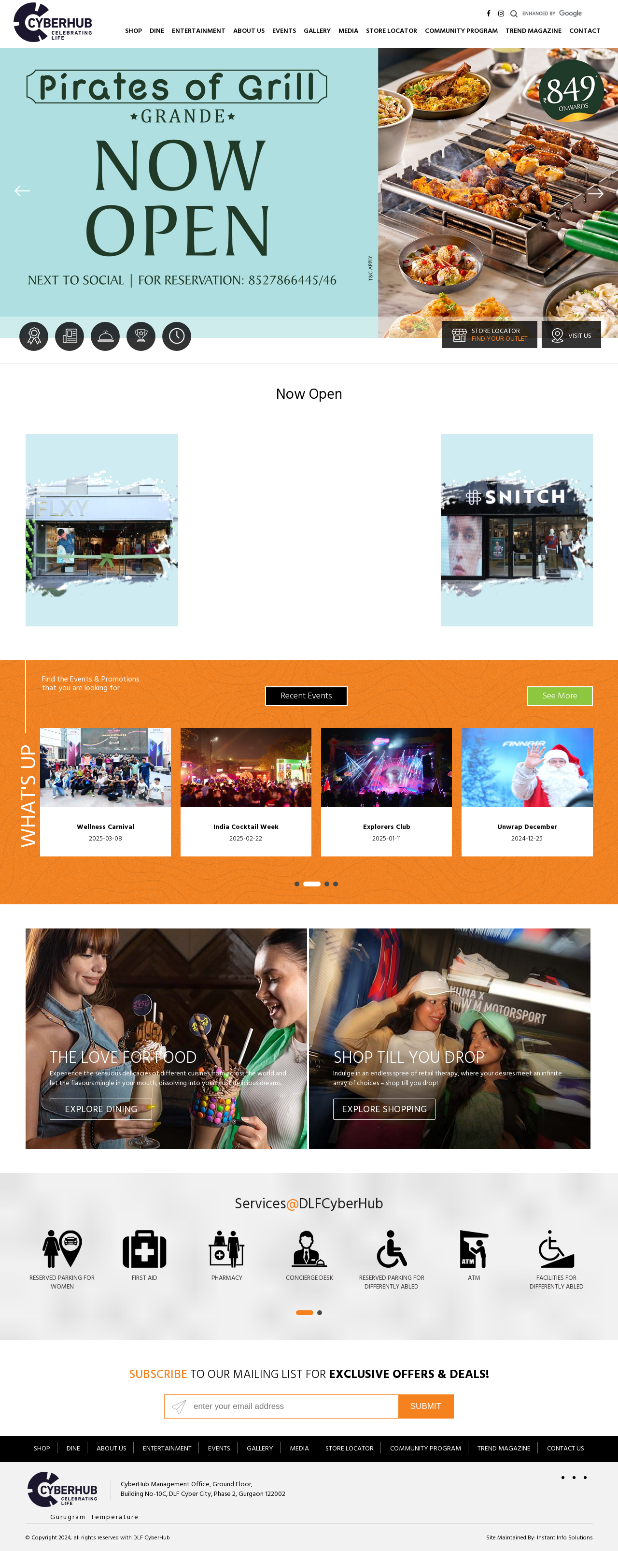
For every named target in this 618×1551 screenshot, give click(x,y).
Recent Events (306, 697)
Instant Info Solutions (565, 1538)
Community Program (461, 31)
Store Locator (391, 31)
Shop (133, 31)
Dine (157, 31)
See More (559, 697)
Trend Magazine (534, 31)
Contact (585, 31)
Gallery (317, 31)
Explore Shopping (384, 1110)
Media (348, 31)
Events (284, 31)
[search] (563, 13)
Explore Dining (101, 1110)
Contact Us (565, 1449)
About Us (249, 31)
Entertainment (198, 31)
